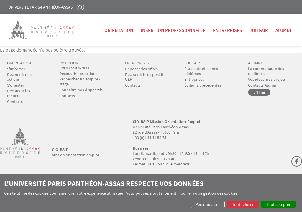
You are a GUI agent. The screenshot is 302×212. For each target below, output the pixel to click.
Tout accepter (278, 204)
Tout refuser (243, 204)
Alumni (283, 30)
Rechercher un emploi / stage (79, 82)
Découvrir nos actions (19, 77)
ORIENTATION (19, 63)
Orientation (118, 30)
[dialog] (151, 193)
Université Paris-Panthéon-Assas (40, 7)
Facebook (296, 161)
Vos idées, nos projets (267, 79)
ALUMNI (255, 63)
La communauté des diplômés (266, 71)
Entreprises (227, 30)
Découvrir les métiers (18, 93)
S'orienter (15, 85)
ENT (256, 92)
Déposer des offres (141, 69)
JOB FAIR (192, 63)
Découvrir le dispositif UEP (144, 77)
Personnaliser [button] (208, 204)
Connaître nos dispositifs (81, 89)
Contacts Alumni (262, 85)
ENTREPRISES (137, 63)
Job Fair (259, 30)
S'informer (16, 69)
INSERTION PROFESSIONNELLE (75, 65)
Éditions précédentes (202, 85)
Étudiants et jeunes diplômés (201, 71)
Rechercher (81, 6)
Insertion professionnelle (173, 30)
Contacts (15, 101)
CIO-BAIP (60, 149)
